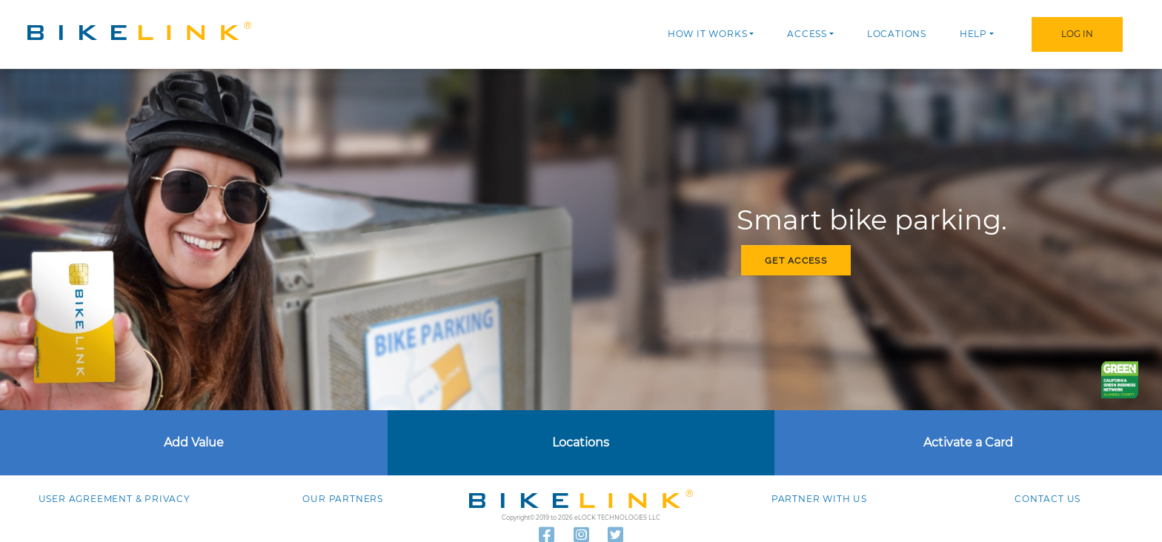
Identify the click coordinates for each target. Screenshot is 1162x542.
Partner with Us (819, 498)
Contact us (1047, 498)
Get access (796, 260)
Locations (896, 33)
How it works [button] (708, 33)
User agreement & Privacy (114, 498)
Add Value (194, 442)
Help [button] (973, 33)
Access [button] (807, 33)
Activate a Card (968, 442)
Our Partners (342, 498)
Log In (1077, 33)
